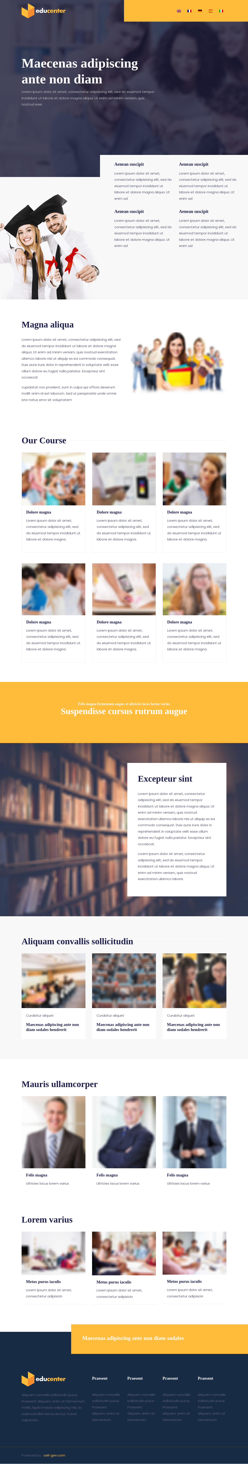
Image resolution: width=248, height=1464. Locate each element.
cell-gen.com (54, 1457)
